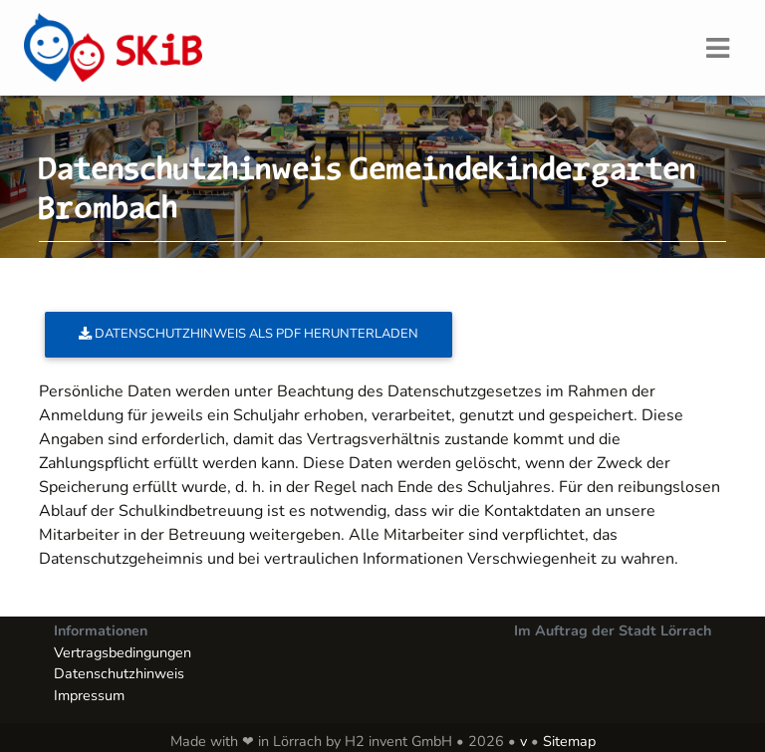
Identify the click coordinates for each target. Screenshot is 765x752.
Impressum (89, 695)
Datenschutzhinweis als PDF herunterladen (248, 334)
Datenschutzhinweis (119, 673)
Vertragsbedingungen (122, 652)
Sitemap (569, 741)
